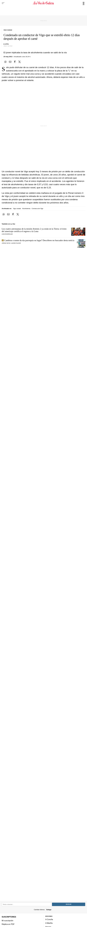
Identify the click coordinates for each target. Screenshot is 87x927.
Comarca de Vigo (37, 208)
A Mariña (49, 923)
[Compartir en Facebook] (15, 62)
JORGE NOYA (6, 243)
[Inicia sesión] (83, 3)
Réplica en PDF (8, 924)
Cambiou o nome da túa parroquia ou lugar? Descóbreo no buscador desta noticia (39, 240)
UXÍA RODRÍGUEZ (7, 234)
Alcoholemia (26, 208)
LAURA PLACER (16, 243)
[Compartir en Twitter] (20, 62)
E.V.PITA (6, 44)
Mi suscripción (7, 920)
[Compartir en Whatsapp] (5, 62)
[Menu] (3, 3)
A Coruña (49, 919)
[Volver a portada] (43, 3)
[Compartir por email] (10, 62)
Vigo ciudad (17, 208)
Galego (48, 909)
